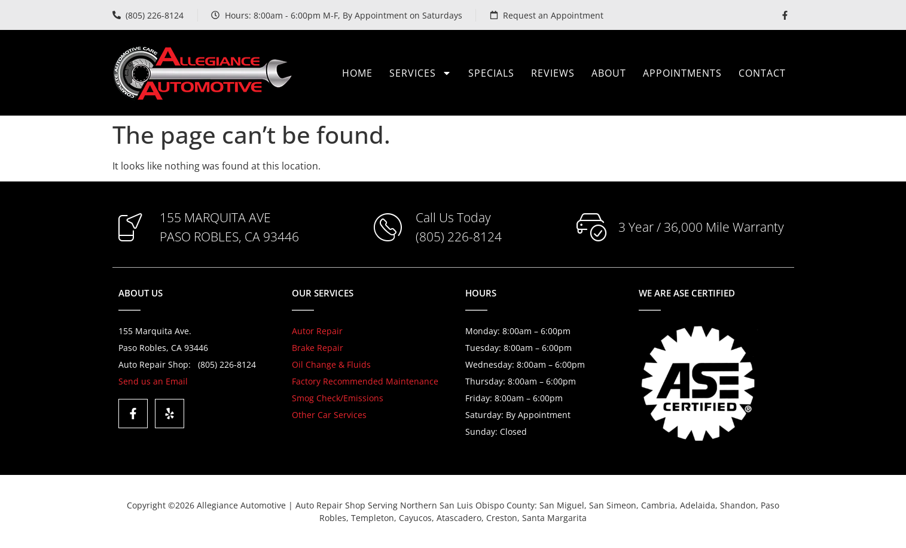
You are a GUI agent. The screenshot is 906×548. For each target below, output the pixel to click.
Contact (762, 73)
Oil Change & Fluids (331, 364)
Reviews (553, 73)
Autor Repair (317, 331)
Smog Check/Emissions (337, 398)
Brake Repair (317, 347)
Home (357, 73)
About (608, 73)
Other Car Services (329, 414)
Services (420, 73)
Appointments (682, 73)
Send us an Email (153, 381)
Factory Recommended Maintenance (365, 381)
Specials (491, 73)
